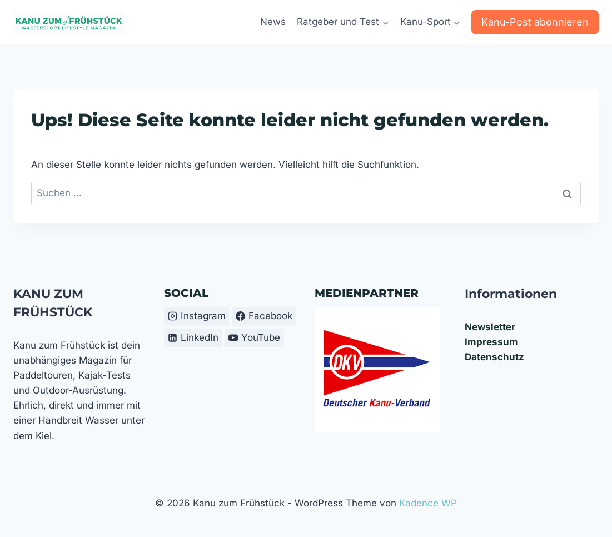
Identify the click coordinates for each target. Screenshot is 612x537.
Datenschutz (494, 356)
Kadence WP (428, 503)
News (273, 21)
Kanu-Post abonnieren (535, 22)
